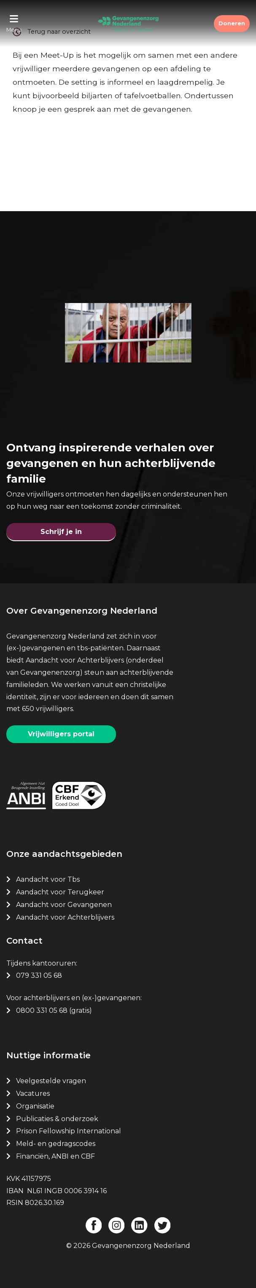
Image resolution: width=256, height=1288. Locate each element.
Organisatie (35, 1106)
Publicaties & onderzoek (57, 1119)
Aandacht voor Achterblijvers (65, 917)
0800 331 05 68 (41, 1010)
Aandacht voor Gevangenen (64, 905)
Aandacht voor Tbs (48, 879)
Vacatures (33, 1093)
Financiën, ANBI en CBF (55, 1156)
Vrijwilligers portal (61, 734)
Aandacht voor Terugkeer (60, 892)
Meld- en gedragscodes (55, 1144)
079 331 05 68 (39, 975)
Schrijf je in (61, 532)
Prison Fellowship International (68, 1131)
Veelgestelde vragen (51, 1081)
